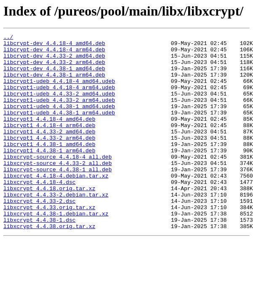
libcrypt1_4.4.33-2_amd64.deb (49, 151)
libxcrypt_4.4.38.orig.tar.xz (49, 265)
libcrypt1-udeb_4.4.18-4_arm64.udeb (59, 98)
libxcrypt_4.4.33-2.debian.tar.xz (56, 227)
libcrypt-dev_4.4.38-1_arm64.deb (54, 83)
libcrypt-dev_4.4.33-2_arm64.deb (54, 68)
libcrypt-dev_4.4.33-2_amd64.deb (54, 60)
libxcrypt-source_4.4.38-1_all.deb (57, 197)
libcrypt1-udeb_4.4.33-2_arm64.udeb (59, 113)
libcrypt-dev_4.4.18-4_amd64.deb (54, 45)
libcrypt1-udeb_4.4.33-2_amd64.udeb (59, 106)
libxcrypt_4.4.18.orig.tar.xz (49, 219)
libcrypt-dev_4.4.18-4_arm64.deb (54, 53)
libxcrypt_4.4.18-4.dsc (39, 212)
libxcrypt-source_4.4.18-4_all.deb (57, 182)
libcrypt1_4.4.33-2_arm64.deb (49, 159)
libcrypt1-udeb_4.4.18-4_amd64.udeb (59, 91)
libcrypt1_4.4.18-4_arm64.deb (49, 144)
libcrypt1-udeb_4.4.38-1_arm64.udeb (59, 129)
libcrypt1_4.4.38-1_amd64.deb (49, 166)
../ (8, 38)
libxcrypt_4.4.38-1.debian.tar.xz (56, 250)
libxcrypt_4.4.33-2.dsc (39, 235)
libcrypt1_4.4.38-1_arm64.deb (49, 174)
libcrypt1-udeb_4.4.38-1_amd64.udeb (59, 121)
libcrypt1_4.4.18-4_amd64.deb (49, 136)
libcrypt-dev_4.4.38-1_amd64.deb (54, 76)
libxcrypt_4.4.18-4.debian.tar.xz (56, 204)
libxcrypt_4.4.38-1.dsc (39, 257)
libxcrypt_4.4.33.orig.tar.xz (49, 242)
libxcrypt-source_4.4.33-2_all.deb (57, 189)
